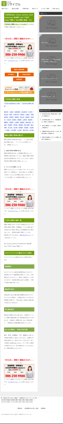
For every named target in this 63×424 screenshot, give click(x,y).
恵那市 (12, 117)
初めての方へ (5, 8)
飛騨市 (6, 122)
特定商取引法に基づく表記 (48, 96)
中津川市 (16, 114)
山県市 (25, 120)
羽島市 (22, 114)
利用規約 (43, 408)
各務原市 (17, 112)
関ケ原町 (27, 125)
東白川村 (25, 130)
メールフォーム (13, 60)
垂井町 (30, 120)
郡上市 (22, 117)
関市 (11, 114)
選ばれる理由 (15, 8)
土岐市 (28, 114)
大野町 (17, 122)
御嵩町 (21, 125)
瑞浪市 (28, 117)
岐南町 (22, 122)
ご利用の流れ (25, 8)
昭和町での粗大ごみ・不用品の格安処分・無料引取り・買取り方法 (51, 60)
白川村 (32, 130)
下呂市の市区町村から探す (12, 103)
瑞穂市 (17, 117)
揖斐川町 (28, 122)
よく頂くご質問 (45, 8)
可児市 (30, 112)
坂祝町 (21, 127)
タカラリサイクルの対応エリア (49, 78)
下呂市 (9, 120)
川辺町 (32, 127)
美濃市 (10, 125)
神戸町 (16, 125)
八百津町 (13, 130)
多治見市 (24, 112)
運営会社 (20, 408)
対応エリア (35, 8)
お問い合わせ (55, 8)
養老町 (20, 120)
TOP (20, 398)
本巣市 (14, 120)
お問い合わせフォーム (24, 235)
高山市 (6, 114)
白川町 (20, 130)
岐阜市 (6, 112)
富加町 (26, 127)
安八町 (10, 127)
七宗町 (7, 130)
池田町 (12, 122)
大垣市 (12, 112)
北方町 (16, 127)
